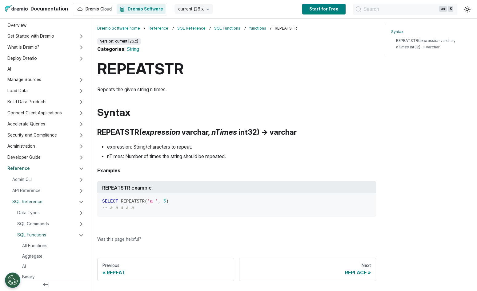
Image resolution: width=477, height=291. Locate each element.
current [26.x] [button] (191, 8)
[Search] (399, 9)
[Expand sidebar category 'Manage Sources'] (81, 80)
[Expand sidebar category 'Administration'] (81, 146)
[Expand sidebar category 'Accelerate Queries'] (81, 124)
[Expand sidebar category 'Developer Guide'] (81, 158)
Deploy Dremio (22, 58)
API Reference (26, 190)
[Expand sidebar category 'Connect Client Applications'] (81, 113)
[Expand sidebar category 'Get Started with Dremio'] (81, 36)
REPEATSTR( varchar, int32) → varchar (425, 43)
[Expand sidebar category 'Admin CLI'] (81, 180)
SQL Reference (27, 201)
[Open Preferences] (12, 280)
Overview (16, 25)
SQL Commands (33, 223)
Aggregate (32, 256)
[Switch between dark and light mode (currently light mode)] (467, 9)
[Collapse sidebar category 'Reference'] (81, 169)
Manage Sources (24, 79)
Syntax (397, 31)
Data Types (28, 212)
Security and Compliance (32, 135)
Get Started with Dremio (30, 36)
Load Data (17, 90)
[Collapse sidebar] (46, 285)
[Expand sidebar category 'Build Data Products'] (81, 102)
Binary (28, 276)
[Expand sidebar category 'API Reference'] (81, 191)
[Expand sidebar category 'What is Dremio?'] (81, 47)
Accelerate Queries (26, 123)
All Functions (34, 245)
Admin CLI (22, 179)
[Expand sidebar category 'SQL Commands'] (81, 224)
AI (9, 69)
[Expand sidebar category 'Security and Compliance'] (81, 135)
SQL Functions (31, 234)
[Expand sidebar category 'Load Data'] (81, 91)
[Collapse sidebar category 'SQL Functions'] (81, 235)
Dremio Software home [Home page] (118, 28)
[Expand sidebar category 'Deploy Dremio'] (81, 59)
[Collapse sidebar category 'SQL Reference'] (81, 202)
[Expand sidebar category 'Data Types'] (81, 213)
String (133, 49)
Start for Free (312, 8)
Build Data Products (26, 101)
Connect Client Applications (34, 112)
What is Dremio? (23, 47)
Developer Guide (24, 157)
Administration (21, 146)
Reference (18, 168)
